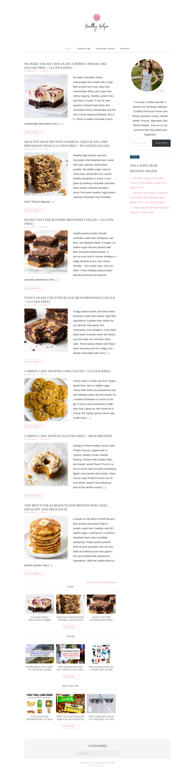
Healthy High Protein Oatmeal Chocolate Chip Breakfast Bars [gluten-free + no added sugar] (70, 618)
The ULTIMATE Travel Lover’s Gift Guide (101, 668)
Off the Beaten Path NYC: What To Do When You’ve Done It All (70, 668)
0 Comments (43, 149)
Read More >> (34, 132)
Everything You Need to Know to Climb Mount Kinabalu (39, 668)
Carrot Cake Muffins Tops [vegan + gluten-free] (67, 371)
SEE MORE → (70, 627)
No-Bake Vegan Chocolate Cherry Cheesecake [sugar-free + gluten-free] (39, 618)
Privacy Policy (97, 766)
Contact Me (83, 49)
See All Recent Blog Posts (101, 582)
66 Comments (44, 227)
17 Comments (44, 71)
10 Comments (44, 305)
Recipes (124, 49)
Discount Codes (105, 49)
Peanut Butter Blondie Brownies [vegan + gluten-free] (101, 618)
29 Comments (44, 374)
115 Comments (44, 439)
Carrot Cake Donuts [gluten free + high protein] (68, 436)
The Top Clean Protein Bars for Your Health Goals (70, 718)
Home (69, 49)
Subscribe (161, 143)
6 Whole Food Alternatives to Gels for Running (40, 718)
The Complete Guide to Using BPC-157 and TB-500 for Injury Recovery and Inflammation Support (101, 718)
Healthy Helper (97, 31)
